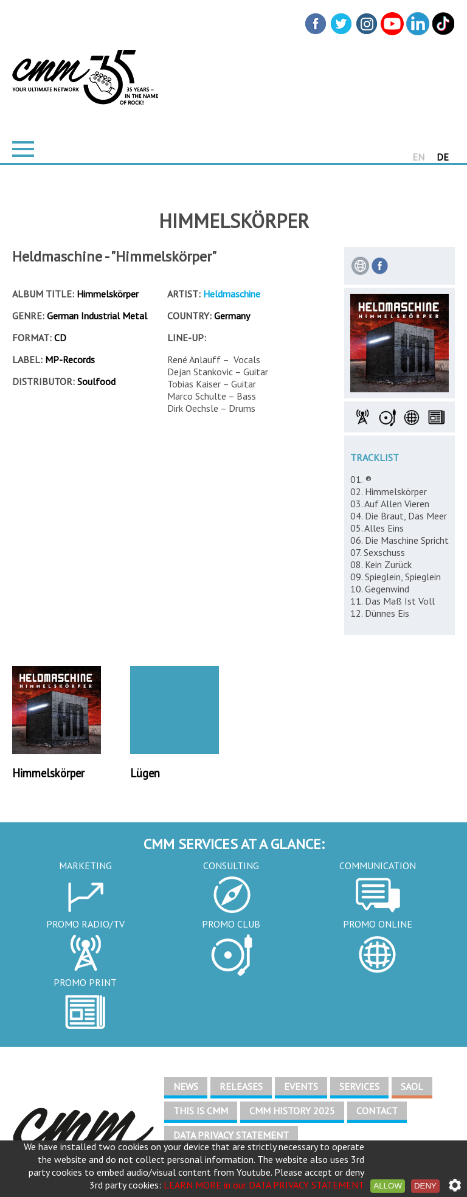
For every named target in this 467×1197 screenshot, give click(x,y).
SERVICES (359, 1086)
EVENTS (301, 1086)
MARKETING (85, 865)
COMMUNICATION (377, 865)
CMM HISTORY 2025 (292, 1111)
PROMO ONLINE (377, 924)
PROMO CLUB (231, 924)
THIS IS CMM (200, 1111)
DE (443, 157)
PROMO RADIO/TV (85, 924)
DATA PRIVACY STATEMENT (231, 1135)
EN (418, 157)
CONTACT (377, 1111)
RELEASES (241, 1086)
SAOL (412, 1086)
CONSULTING (231, 865)
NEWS (185, 1086)
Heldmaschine (231, 294)
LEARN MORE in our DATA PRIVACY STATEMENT (264, 1185)
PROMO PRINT (85, 982)
